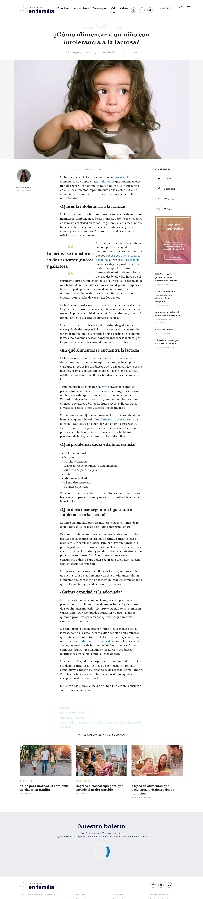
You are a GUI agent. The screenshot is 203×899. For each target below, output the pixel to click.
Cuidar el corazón (164, 329)
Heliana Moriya (163, 334)
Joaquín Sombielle (165, 285)
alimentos (108, 181)
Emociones (64, 8)
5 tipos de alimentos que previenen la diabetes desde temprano (152, 789)
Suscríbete (165, 8)
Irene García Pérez (24, 187)
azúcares (108, 305)
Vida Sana (113, 10)
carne (105, 386)
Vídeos (124, 8)
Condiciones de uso (159, 894)
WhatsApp (165, 199)
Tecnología (99, 8)
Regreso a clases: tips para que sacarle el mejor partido (99, 787)
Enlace (163, 209)
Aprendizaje (81, 8)
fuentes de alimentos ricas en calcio (91, 641)
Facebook (165, 188)
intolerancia (121, 177)
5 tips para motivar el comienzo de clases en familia (44, 787)
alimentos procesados (114, 419)
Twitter (163, 178)
